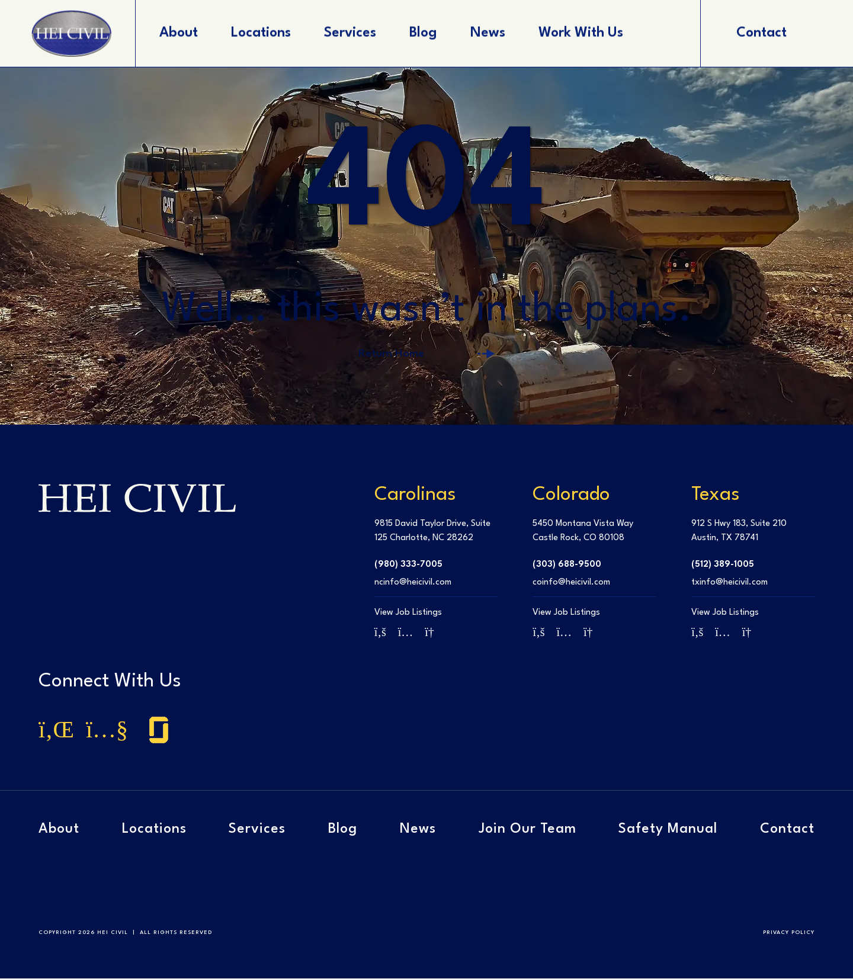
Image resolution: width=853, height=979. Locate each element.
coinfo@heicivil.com (571, 583)
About (59, 830)
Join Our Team (527, 830)
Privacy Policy (788, 933)
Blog (342, 830)
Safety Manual (667, 830)
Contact (787, 830)
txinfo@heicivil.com (729, 583)
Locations (154, 830)
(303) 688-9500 (567, 565)
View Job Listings (408, 613)
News (418, 830)
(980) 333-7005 (408, 565)
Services (257, 830)
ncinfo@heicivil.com (412, 583)
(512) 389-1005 (722, 565)
